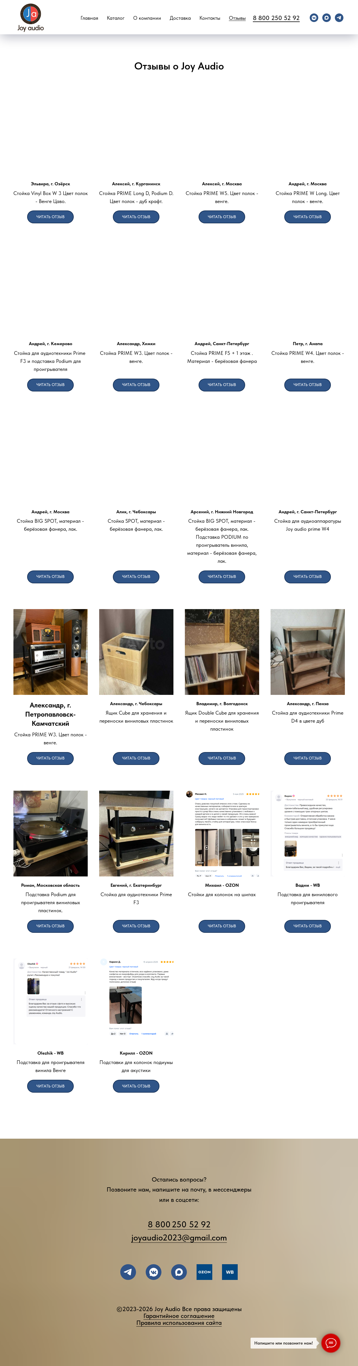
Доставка (180, 18)
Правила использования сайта (179, 1322)
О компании (147, 18)
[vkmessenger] (314, 17)
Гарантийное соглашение (179, 1315)
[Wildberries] (230, 1272)
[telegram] (339, 17)
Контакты (209, 18)
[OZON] (204, 1272)
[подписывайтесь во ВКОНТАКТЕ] (153, 1272)
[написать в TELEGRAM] (128, 1272)
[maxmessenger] (326, 17)
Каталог (116, 18)
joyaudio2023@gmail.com (179, 1237)
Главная (89, 18)
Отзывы (237, 18)
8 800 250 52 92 (276, 17)
